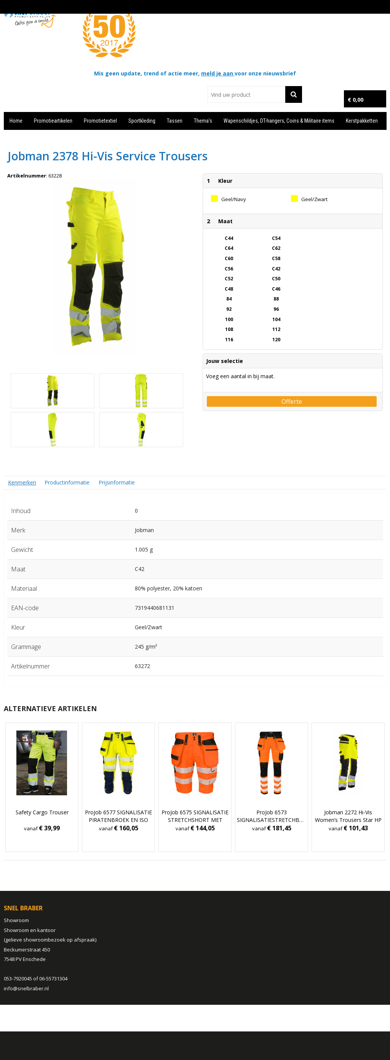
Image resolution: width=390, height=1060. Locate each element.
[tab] (22, 482)
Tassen (174, 121)
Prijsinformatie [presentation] (117, 482)
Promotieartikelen (53, 121)
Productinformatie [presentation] (67, 482)
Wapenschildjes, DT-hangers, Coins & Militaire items (279, 121)
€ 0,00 (355, 99)
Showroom (16, 920)
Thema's (203, 121)
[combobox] (246, 94)
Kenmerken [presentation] (22, 482)
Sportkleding (141, 121)
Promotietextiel (100, 121)
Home (16, 121)
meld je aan (218, 73)
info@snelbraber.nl (26, 988)
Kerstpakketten (362, 121)
